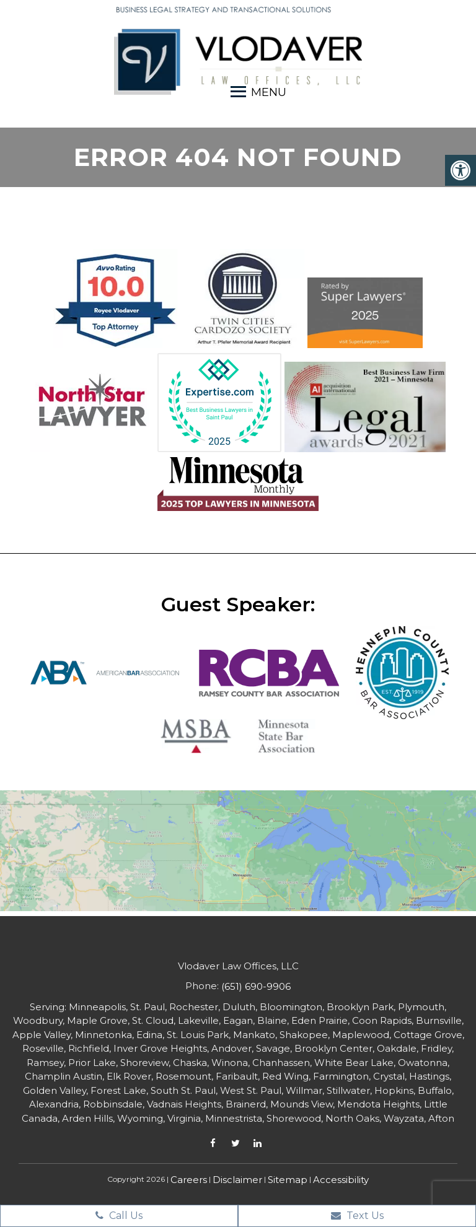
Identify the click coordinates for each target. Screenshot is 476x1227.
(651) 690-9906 (256, 986)
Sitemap (287, 1180)
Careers (188, 1180)
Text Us (357, 1215)
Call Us (119, 1215)
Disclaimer (237, 1180)
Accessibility (341, 1180)
